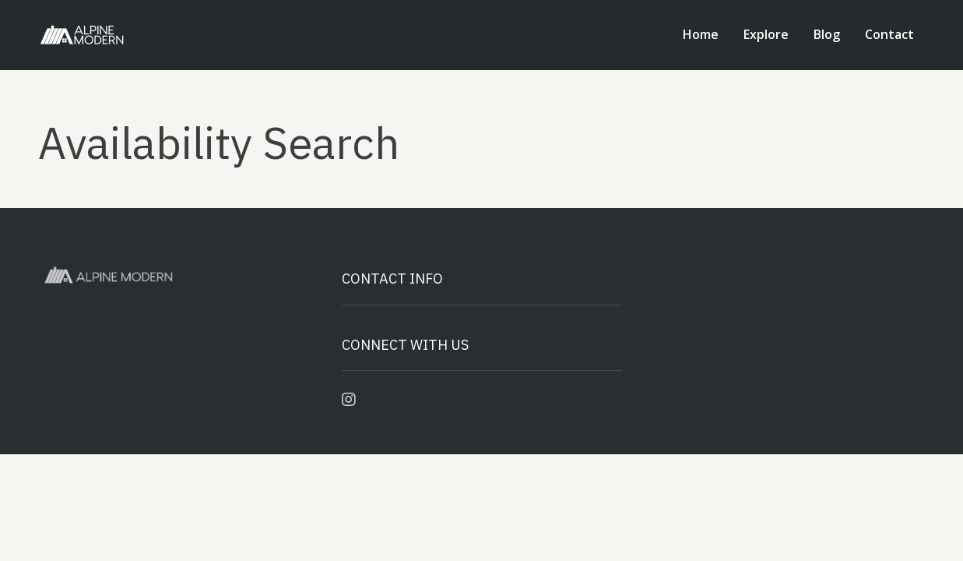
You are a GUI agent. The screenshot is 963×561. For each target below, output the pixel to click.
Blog (827, 34)
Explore (766, 34)
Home (701, 34)
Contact (889, 34)
